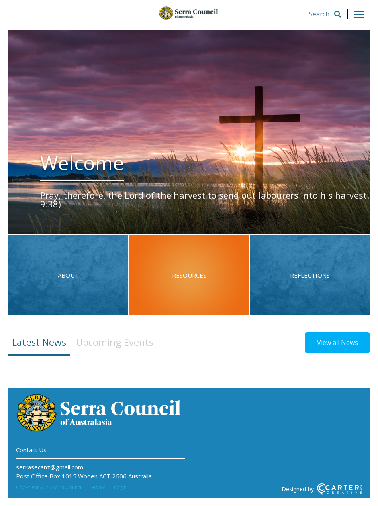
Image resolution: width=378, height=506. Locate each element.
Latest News (39, 342)
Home (99, 487)
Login (120, 487)
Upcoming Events (114, 342)
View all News (337, 342)
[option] (189, 132)
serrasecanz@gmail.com (49, 467)
